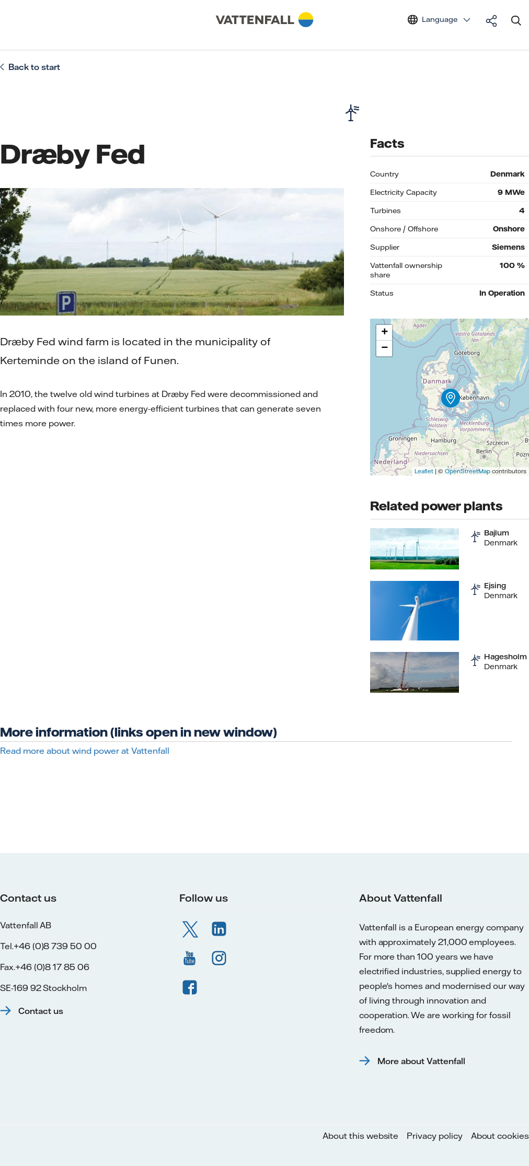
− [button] (384, 348)
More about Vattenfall (421, 1061)
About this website (360, 1135)
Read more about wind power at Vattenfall (84, 750)
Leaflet (424, 471)
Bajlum (496, 533)
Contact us (40, 1011)
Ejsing (495, 585)
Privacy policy (434, 1135)
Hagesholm (505, 656)
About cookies (500, 1135)
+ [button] (384, 333)
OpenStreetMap (467, 471)
